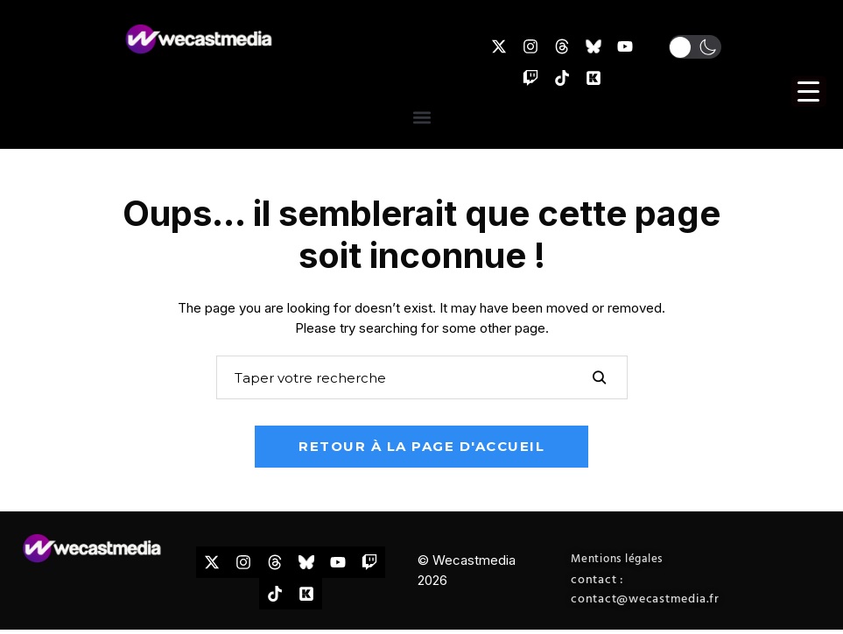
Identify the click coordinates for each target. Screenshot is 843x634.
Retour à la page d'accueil (421, 446)
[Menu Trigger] (808, 91)
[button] (695, 47)
